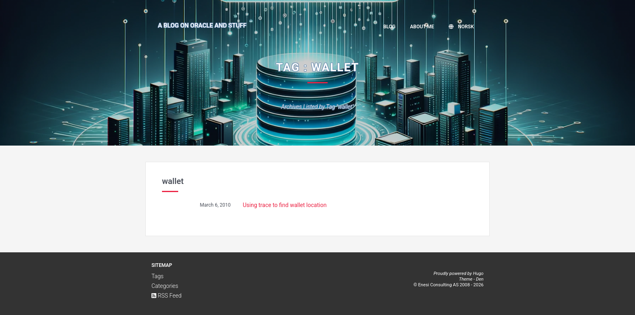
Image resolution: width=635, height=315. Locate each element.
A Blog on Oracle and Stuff (202, 25)
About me (422, 27)
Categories (164, 286)
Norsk (461, 27)
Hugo (478, 273)
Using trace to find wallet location (285, 205)
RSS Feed (166, 295)
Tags (157, 276)
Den (480, 279)
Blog (389, 27)
